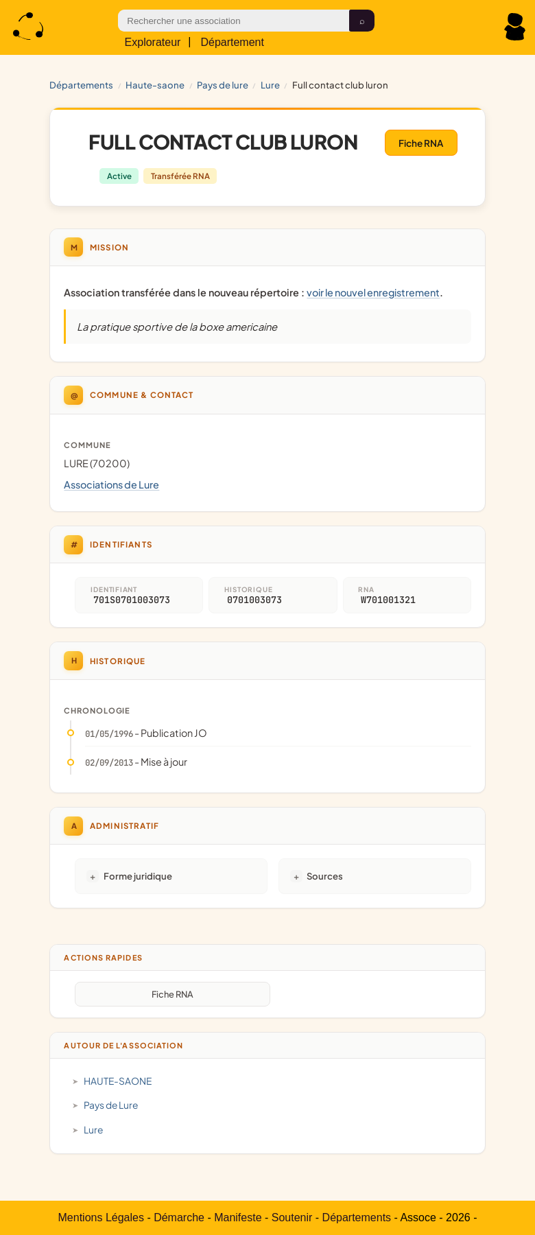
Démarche (179, 1217)
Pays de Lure (222, 85)
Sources (325, 876)
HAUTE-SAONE (155, 85)
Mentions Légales (101, 1217)
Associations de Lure (111, 484)
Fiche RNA (421, 143)
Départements (81, 85)
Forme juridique (138, 876)
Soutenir (292, 1217)
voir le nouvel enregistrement (373, 292)
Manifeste (237, 1217)
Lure (270, 85)
